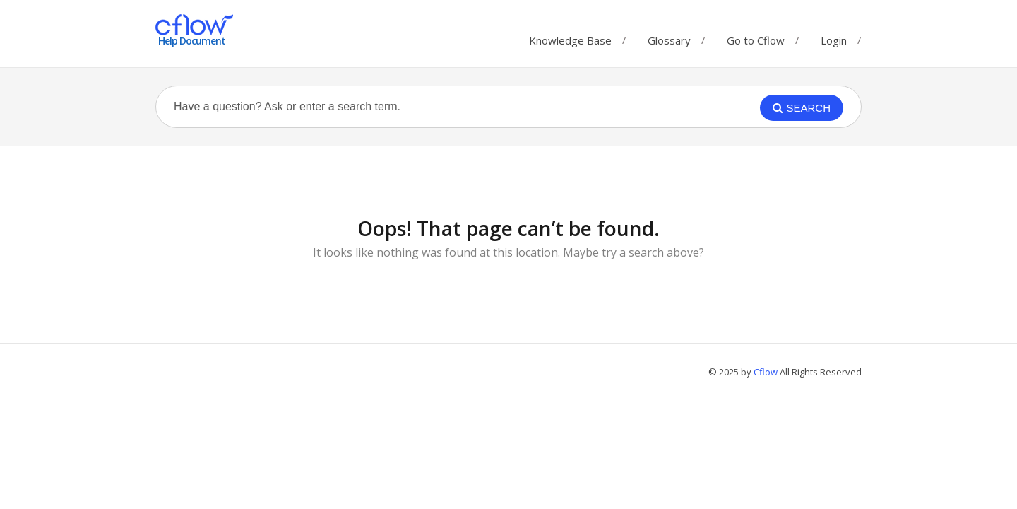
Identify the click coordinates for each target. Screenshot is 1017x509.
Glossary (669, 37)
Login (834, 40)
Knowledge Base (570, 37)
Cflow (767, 371)
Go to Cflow (756, 37)
